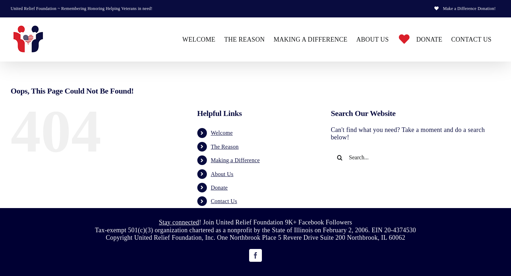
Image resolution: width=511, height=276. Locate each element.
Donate (219, 188)
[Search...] (409, 157)
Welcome (222, 133)
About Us (222, 174)
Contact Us (224, 201)
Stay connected (179, 222)
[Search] (339, 157)
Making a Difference (235, 160)
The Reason (225, 147)
